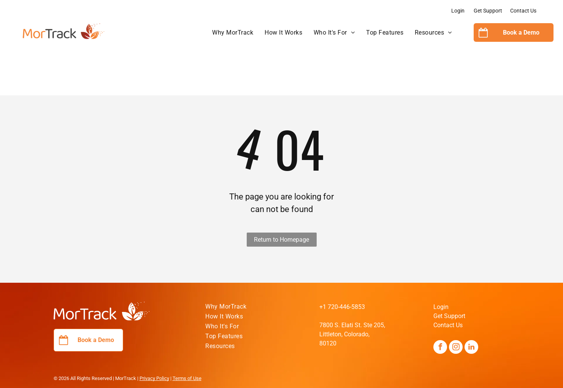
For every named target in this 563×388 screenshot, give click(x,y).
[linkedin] (471, 348)
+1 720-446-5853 (342, 306)
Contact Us (523, 11)
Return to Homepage (281, 239)
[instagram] (456, 348)
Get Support (488, 11)
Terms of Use (187, 378)
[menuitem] (232, 32)
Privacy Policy (154, 378)
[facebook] (440, 348)
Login (458, 11)
